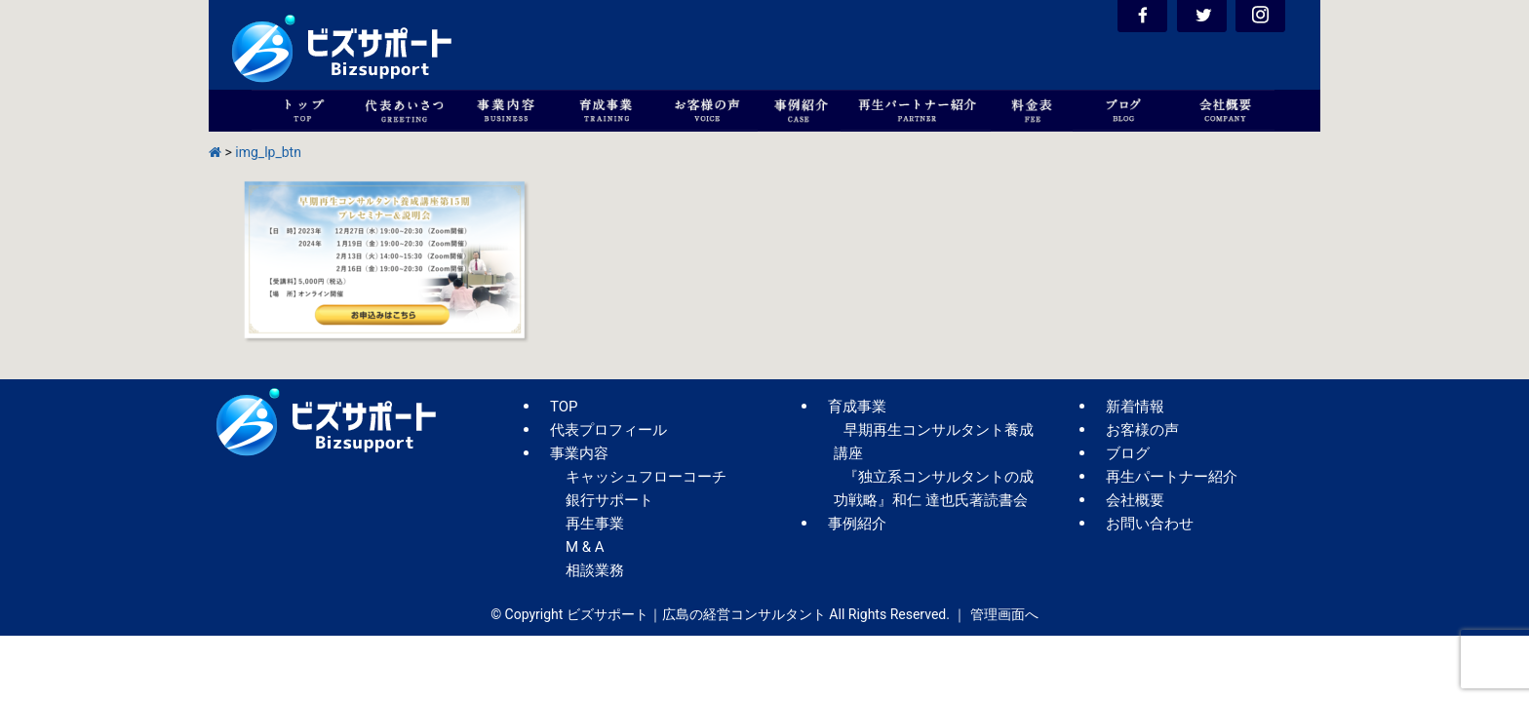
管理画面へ (1004, 614)
